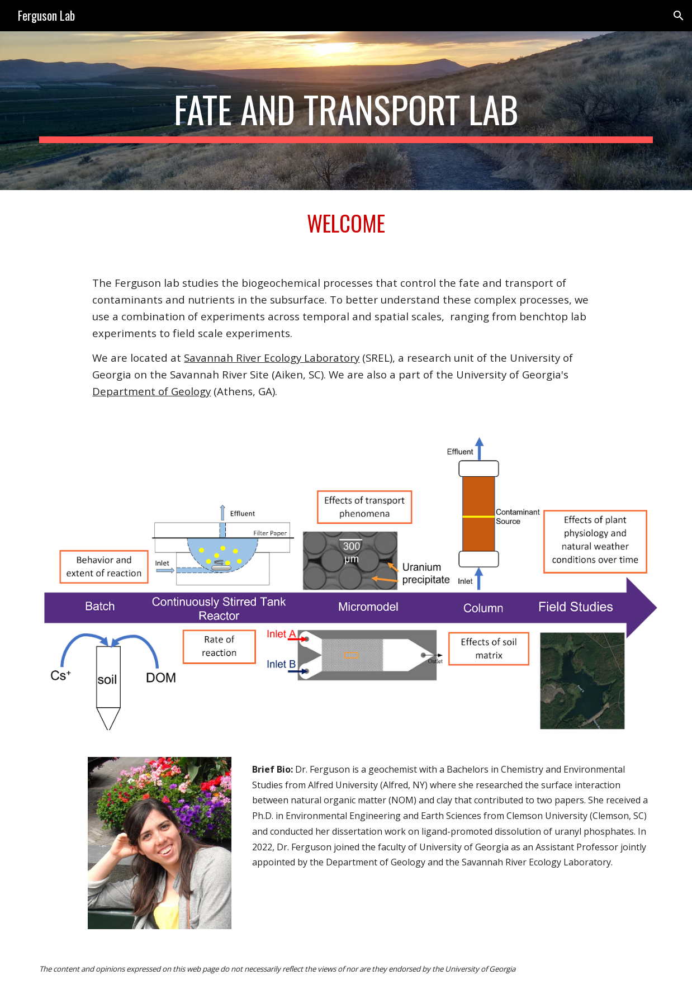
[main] (346, 111)
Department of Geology (151, 391)
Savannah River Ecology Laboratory (271, 358)
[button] (678, 15)
